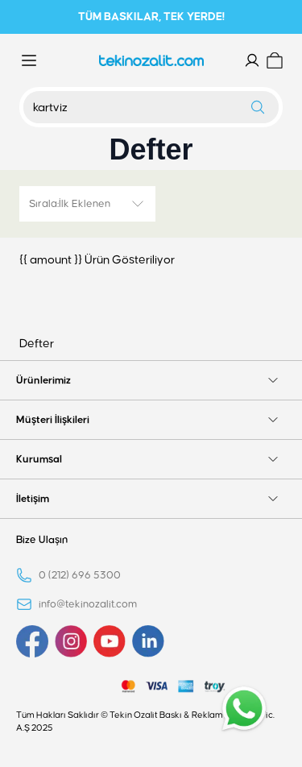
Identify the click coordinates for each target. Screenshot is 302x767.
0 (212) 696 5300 (80, 575)
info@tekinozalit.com (88, 604)
